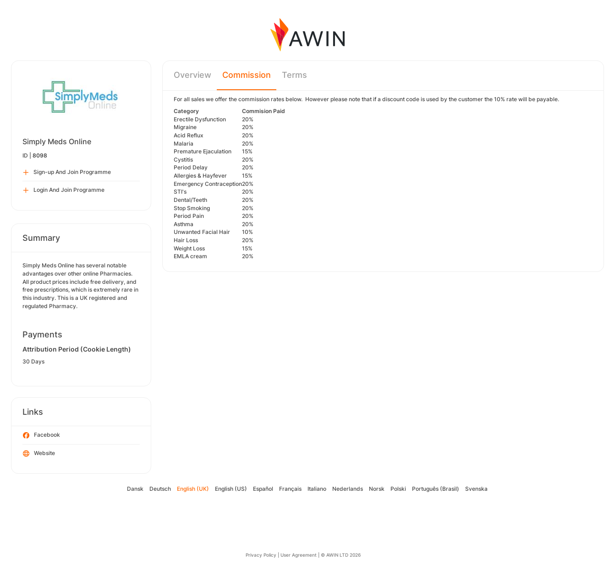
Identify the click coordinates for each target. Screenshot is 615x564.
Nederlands (347, 488)
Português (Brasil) (435, 488)
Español (263, 488)
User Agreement (298, 555)
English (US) (231, 488)
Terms (294, 75)
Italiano (317, 488)
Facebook (41, 435)
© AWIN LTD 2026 (341, 555)
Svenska (476, 488)
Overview (192, 75)
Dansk (135, 488)
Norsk (376, 488)
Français (290, 488)
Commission (246, 75)
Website (39, 453)
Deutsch (160, 488)
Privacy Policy (261, 555)
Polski (398, 488)
